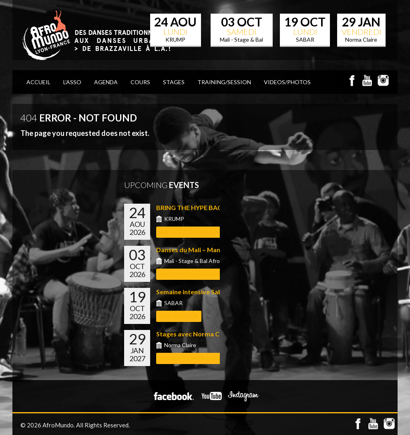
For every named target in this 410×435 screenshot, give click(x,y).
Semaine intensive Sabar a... (197, 291)
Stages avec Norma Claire (194, 334)
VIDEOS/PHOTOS (287, 82)
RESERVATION (178, 316)
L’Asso (72, 82)
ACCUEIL (38, 82)
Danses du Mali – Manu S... (194, 249)
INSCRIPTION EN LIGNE (191, 232)
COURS (140, 82)
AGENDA (106, 82)
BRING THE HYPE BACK (191, 207)
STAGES (174, 82)
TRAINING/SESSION (224, 82)
